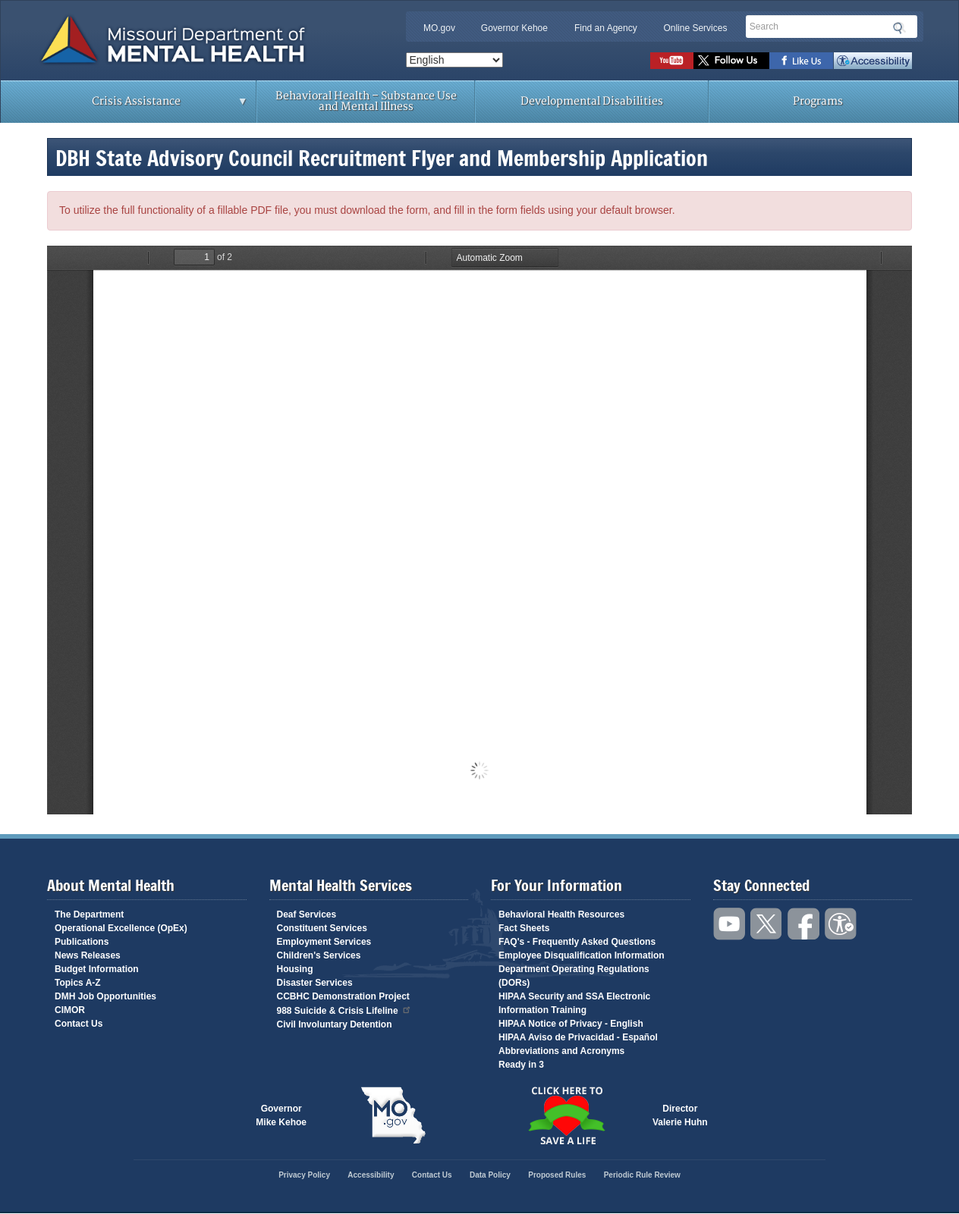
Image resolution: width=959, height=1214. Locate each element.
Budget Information (97, 969)
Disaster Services (315, 982)
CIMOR (70, 1010)
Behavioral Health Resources (561, 914)
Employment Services (324, 941)
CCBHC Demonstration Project (343, 996)
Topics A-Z (78, 982)
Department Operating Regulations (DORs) (573, 976)
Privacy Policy (304, 1175)
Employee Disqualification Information (581, 955)
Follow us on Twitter (731, 60)
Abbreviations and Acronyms (561, 1051)
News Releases (88, 955)
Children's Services (319, 955)
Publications (81, 941)
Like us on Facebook (801, 60)
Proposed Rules (557, 1175)
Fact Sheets (523, 928)
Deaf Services (307, 914)
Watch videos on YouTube (671, 60)
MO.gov (439, 28)
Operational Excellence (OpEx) (121, 928)
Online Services (695, 28)
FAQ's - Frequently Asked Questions (577, 941)
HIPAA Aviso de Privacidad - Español (578, 1037)
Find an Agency (605, 28)
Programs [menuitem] (818, 101)
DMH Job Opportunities (105, 996)
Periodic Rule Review (642, 1175)
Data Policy (490, 1175)
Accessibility (873, 60)
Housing (295, 969)
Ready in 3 (521, 1064)
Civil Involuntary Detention (334, 1024)
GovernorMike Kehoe (281, 1115)
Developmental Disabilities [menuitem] (591, 101)
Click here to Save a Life (566, 1115)
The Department (89, 914)
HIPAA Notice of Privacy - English (570, 1023)
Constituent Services (322, 928)
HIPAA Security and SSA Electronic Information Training (574, 1003)
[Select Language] (454, 59)
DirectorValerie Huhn (680, 1115)
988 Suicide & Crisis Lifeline (344, 1009)
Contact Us (78, 1023)
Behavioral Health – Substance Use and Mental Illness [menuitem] (366, 101)
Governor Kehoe (514, 28)
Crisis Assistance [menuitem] (140, 106)
